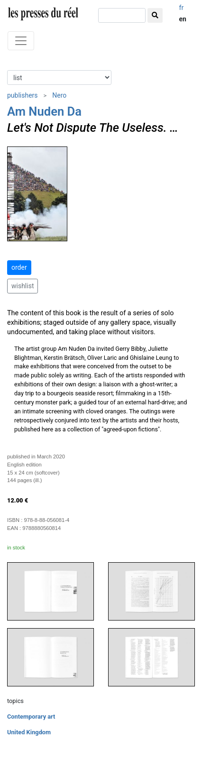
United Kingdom (29, 732)
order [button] (19, 267)
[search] (122, 15)
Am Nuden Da (44, 111)
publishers (22, 95)
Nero (59, 95)
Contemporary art (31, 716)
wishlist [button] (22, 286)
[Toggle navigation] (21, 40)
